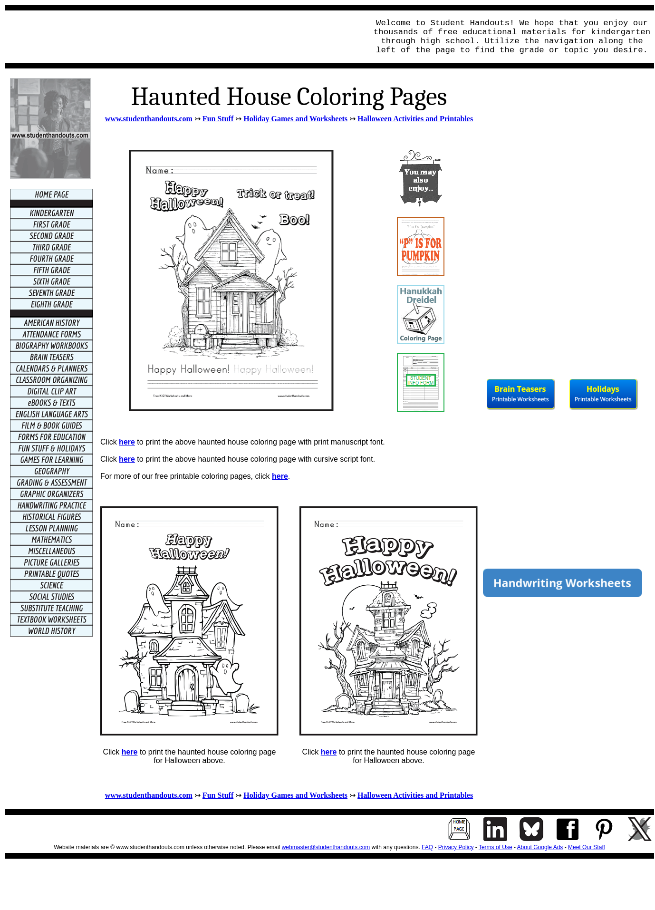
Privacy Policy (456, 847)
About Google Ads (540, 847)
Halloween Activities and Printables (415, 119)
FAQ (427, 847)
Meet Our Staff (586, 847)
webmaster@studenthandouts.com (326, 847)
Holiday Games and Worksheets (295, 119)
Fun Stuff (217, 119)
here (127, 442)
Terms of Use (495, 847)
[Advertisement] (183, 36)
